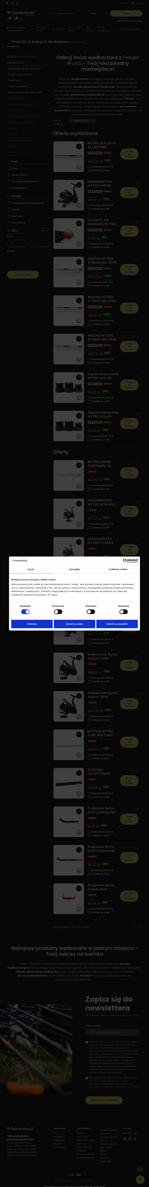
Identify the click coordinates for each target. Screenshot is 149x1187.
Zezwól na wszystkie (117, 624)
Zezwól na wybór (74, 624)
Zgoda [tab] (31, 569)
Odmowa (32, 624)
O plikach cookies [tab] (118, 569)
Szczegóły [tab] (74, 569)
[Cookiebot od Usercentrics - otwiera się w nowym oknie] (125, 561)
